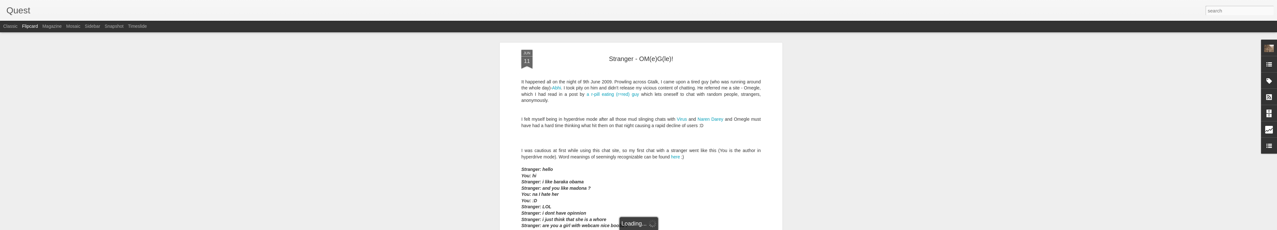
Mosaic (73, 26)
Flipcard (30, 26)
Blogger (658, 226)
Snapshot (114, 26)
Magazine (52, 26)
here (675, 69)
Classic (10, 26)
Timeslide (137, 26)
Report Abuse (677, 226)
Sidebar (92, 26)
